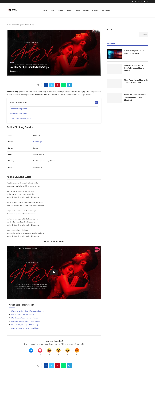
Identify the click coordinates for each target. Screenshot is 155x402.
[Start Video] (54, 272)
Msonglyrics (16, 71)
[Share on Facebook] (46, 85)
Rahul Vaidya (37, 142)
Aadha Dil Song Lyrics (19, 114)
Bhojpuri (95, 10)
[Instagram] (139, 2)
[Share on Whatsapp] (63, 85)
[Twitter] (136, 2)
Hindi (52, 10)
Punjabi (86, 10)
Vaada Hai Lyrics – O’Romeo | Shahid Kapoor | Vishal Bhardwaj (136, 97)
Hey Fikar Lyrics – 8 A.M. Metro (22, 315)
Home (45, 10)
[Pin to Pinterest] (57, 85)
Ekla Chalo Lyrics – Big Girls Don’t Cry (24, 325)
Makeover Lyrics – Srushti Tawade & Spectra (27, 311)
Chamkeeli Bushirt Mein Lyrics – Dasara (25, 322)
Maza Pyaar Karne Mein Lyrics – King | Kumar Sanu (135, 81)
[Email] (145, 2)
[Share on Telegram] (69, 85)
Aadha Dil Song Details (20, 109)
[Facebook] (132, 2)
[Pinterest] (141, 2)
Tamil (78, 10)
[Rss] (147, 2)
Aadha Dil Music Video (24, 118)
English (69, 10)
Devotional (106, 10)
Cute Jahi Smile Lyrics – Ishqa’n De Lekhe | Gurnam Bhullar (135, 68)
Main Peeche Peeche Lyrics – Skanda (24, 318)
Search (109, 30)
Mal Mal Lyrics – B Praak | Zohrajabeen (25, 328)
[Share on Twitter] (51, 85)
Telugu (60, 10)
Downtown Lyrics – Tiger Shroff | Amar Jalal (134, 52)
